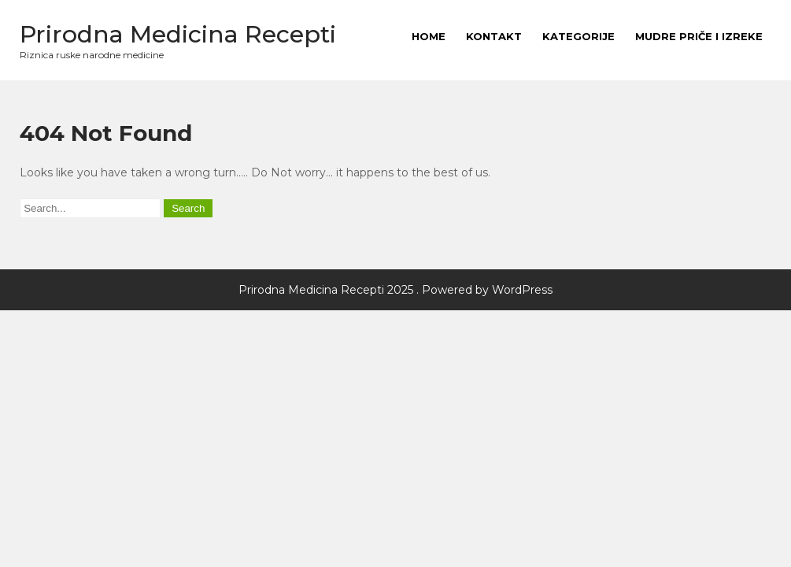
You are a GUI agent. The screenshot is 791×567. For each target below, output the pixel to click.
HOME (428, 36)
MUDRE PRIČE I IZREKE (699, 36)
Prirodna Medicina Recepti (178, 34)
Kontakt (494, 36)
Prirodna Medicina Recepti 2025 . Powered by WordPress (395, 290)
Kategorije (578, 36)
